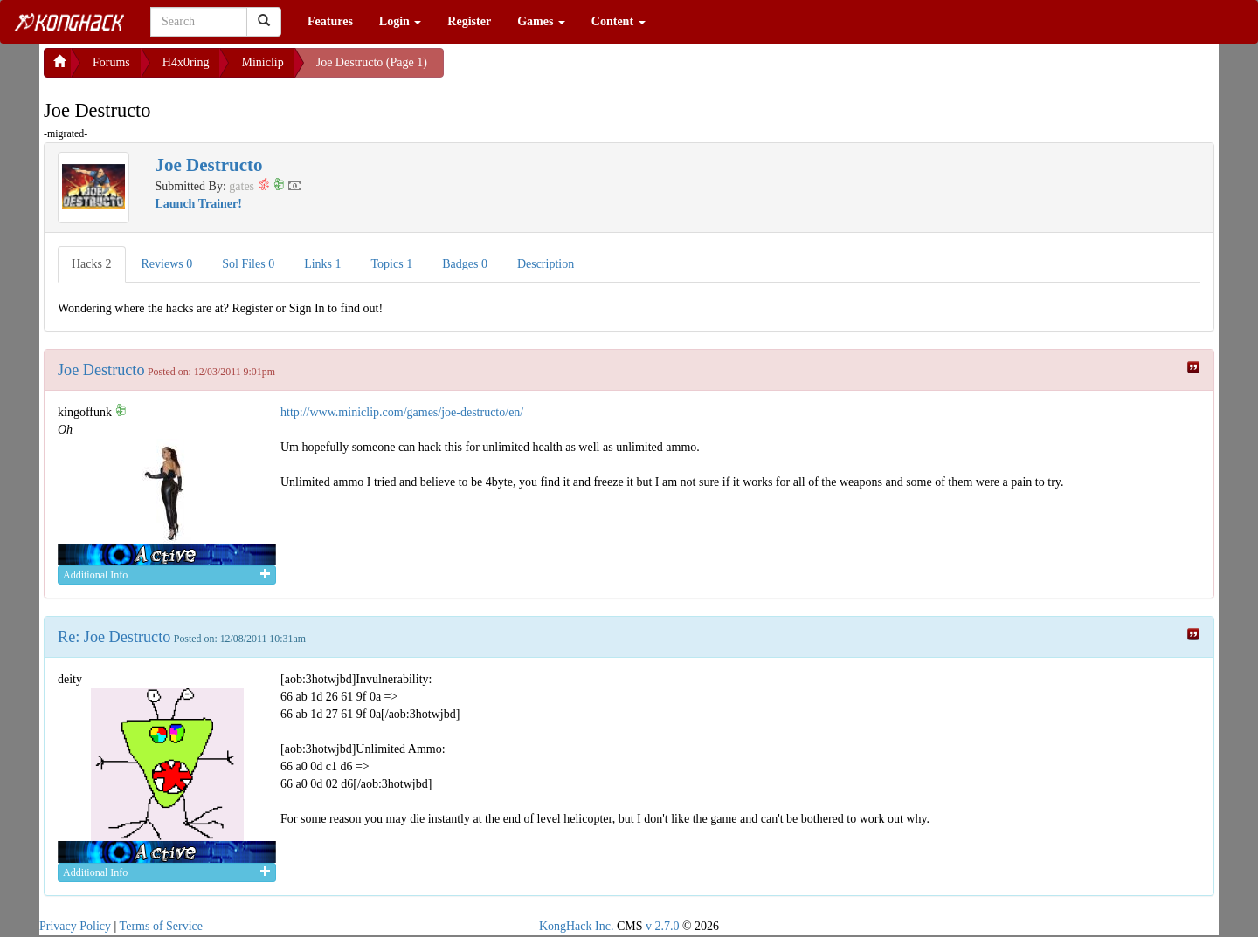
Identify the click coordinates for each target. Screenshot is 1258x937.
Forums (111, 62)
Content (618, 21)
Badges (464, 263)
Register (469, 21)
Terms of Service (161, 926)
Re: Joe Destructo (114, 637)
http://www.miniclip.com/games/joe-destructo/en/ (401, 412)
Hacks (92, 263)
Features (330, 21)
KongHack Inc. (576, 926)
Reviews (167, 263)
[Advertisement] (583, 70)
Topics (392, 263)
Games (541, 21)
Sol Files (248, 263)
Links (322, 263)
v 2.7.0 (663, 926)
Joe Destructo (101, 370)
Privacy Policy (75, 926)
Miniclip (262, 62)
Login (400, 21)
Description (545, 263)
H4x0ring (186, 62)
